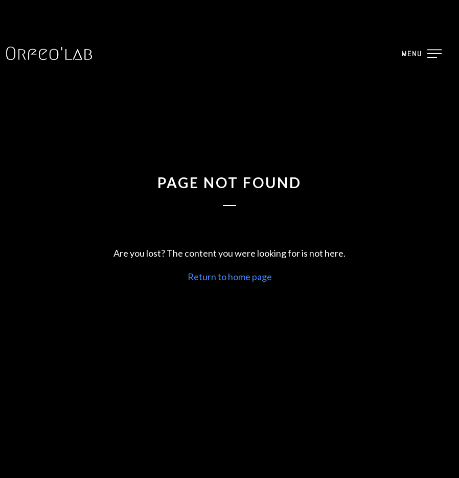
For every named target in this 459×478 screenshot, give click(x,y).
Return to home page (230, 276)
